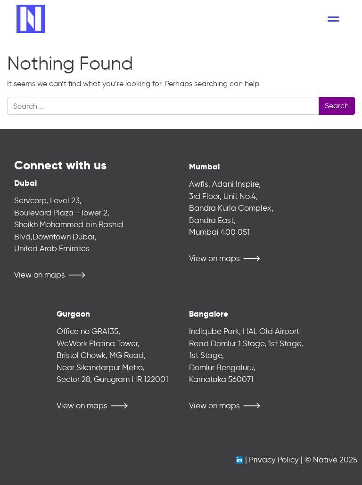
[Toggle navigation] (333, 19)
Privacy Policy (274, 459)
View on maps (39, 274)
